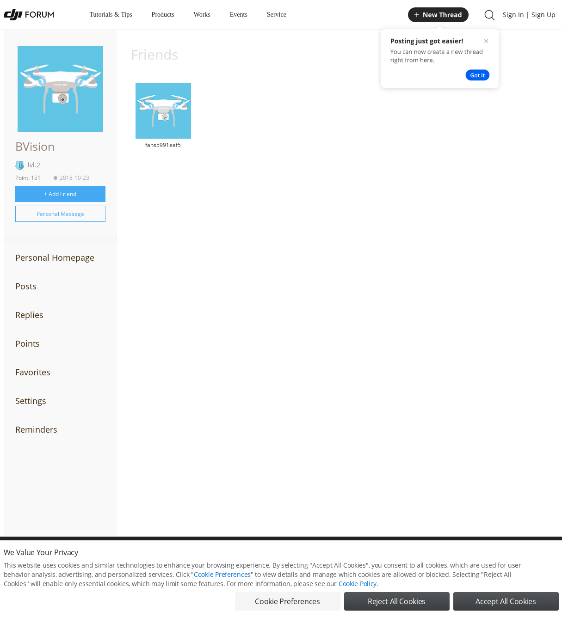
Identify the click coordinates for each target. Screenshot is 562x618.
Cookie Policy (358, 583)
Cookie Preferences (222, 574)
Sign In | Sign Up (529, 14)
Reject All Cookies (397, 601)
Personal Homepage (54, 257)
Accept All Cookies (506, 601)
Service (276, 14)
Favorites (32, 372)
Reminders (36, 429)
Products (163, 14)
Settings (30, 400)
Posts (26, 286)
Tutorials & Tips (111, 14)
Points (27, 343)
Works (202, 14)
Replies (29, 314)
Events (238, 14)
